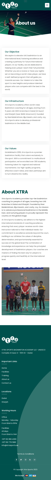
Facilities (5, 371)
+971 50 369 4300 (9, 439)
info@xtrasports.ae (10, 445)
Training (5, 375)
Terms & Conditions (25, 454)
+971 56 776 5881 (9, 442)
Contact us (6, 383)
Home (4, 368)
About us (5, 379)
